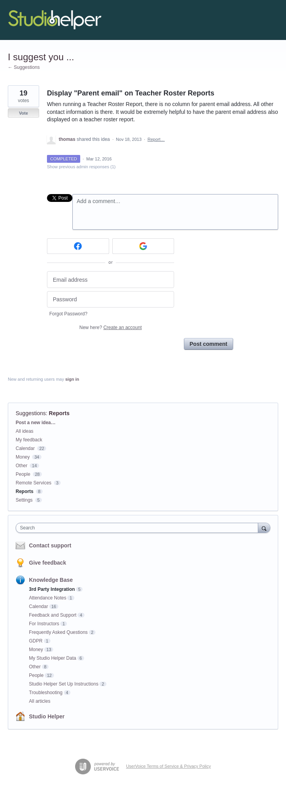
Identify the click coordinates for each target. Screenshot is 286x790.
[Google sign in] (143, 246)
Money (23, 457)
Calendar (25, 448)
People (23, 474)
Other (21, 465)
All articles (39, 701)
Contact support (50, 545)
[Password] (110, 299)
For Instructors (44, 623)
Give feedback (47, 563)
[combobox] (139, 528)
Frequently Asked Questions (58, 632)
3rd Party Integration (52, 589)
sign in (72, 379)
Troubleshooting (46, 692)
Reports (59, 413)
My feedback (29, 440)
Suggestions (31, 413)
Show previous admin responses (81, 166)
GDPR (36, 641)
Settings (24, 500)
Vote (23, 113)
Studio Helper (47, 716)
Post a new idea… (36, 422)
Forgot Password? (68, 314)
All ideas (24, 431)
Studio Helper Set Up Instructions (63, 684)
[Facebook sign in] (78, 246)
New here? (110, 327)
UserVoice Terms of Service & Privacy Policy (168, 766)
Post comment (208, 344)
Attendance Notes (47, 598)
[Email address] (110, 279)
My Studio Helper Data (52, 658)
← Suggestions (24, 67)
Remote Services (33, 483)
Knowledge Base (51, 580)
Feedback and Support (52, 615)
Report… (156, 139)
